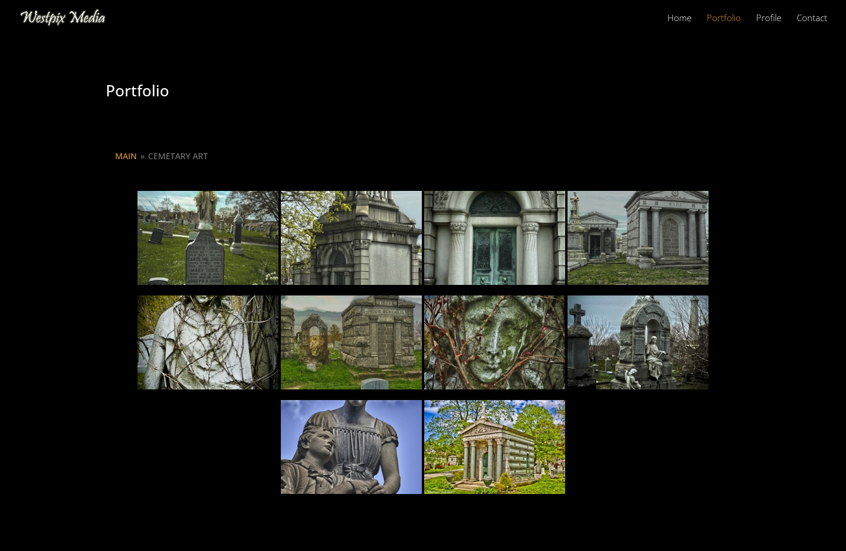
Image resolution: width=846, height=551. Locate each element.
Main (126, 156)
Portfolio (724, 18)
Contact (812, 18)
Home (679, 18)
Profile (768, 18)
